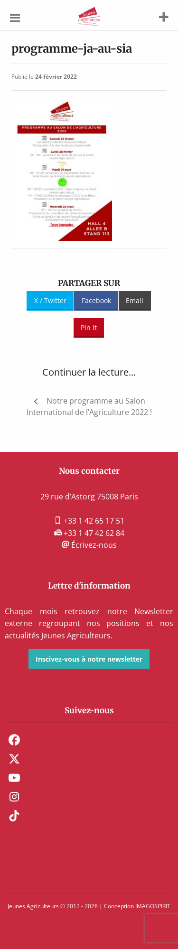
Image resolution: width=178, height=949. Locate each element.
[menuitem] (89, 739)
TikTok (14, 815)
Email (134, 300)
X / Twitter (50, 300)
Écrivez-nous (89, 545)
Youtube (14, 777)
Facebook (96, 300)
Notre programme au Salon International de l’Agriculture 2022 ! (89, 406)
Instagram (14, 796)
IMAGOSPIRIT (152, 906)
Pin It (89, 327)
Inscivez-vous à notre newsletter (89, 658)
